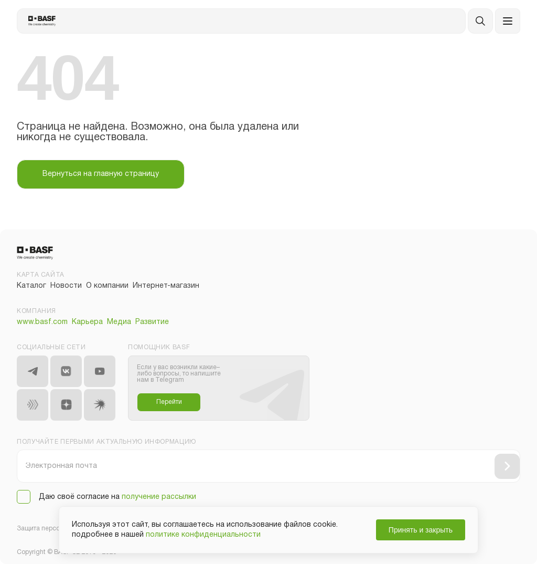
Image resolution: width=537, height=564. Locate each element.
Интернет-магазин (166, 286)
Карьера (87, 322)
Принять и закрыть (421, 530)
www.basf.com (42, 322)
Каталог (31, 286)
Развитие (152, 322)
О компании (107, 286)
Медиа (119, 322)
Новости (66, 286)
